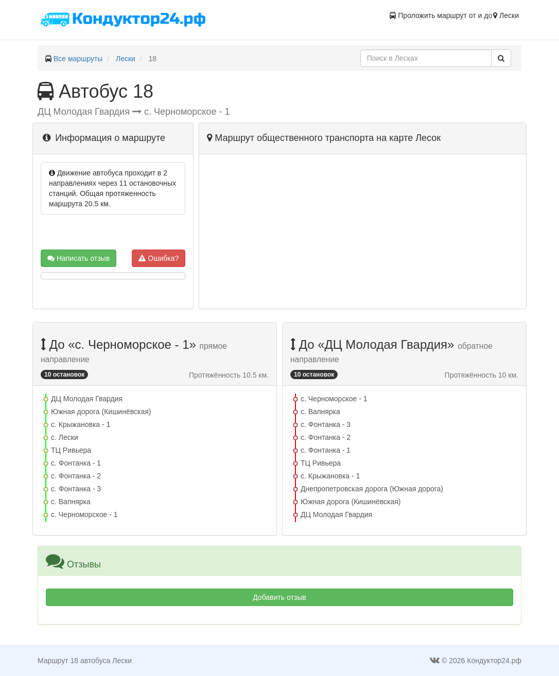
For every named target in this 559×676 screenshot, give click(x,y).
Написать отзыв (78, 258)
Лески (125, 59)
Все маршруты (78, 59)
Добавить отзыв (279, 597)
